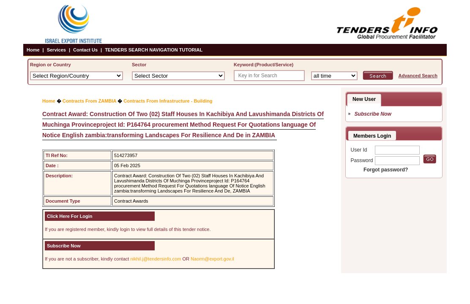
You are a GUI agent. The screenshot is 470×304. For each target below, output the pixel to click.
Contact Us (85, 49)
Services (56, 49)
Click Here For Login (70, 216)
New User (364, 99)
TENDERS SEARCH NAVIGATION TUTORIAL (153, 49)
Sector (139, 64)
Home (33, 49)
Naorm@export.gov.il (212, 258)
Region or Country (50, 64)
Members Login (372, 136)
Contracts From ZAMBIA (89, 100)
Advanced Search (418, 75)
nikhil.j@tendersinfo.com (155, 258)
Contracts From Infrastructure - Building (167, 100)
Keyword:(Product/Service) (263, 64)
